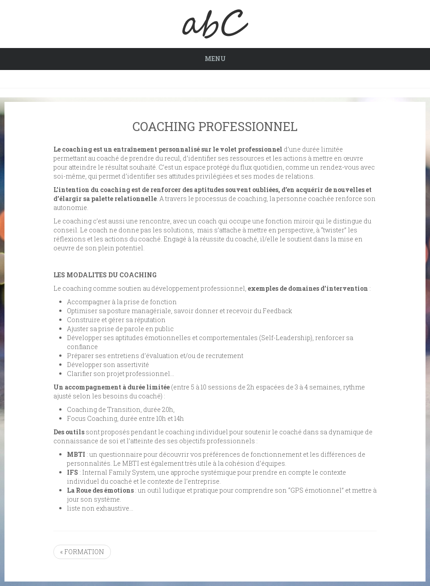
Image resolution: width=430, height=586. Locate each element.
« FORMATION (82, 551)
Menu (215, 58)
